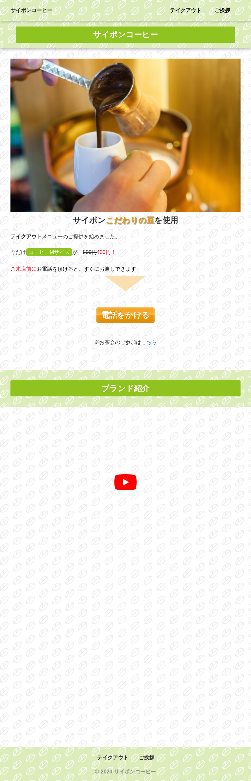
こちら (149, 342)
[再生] (125, 482)
